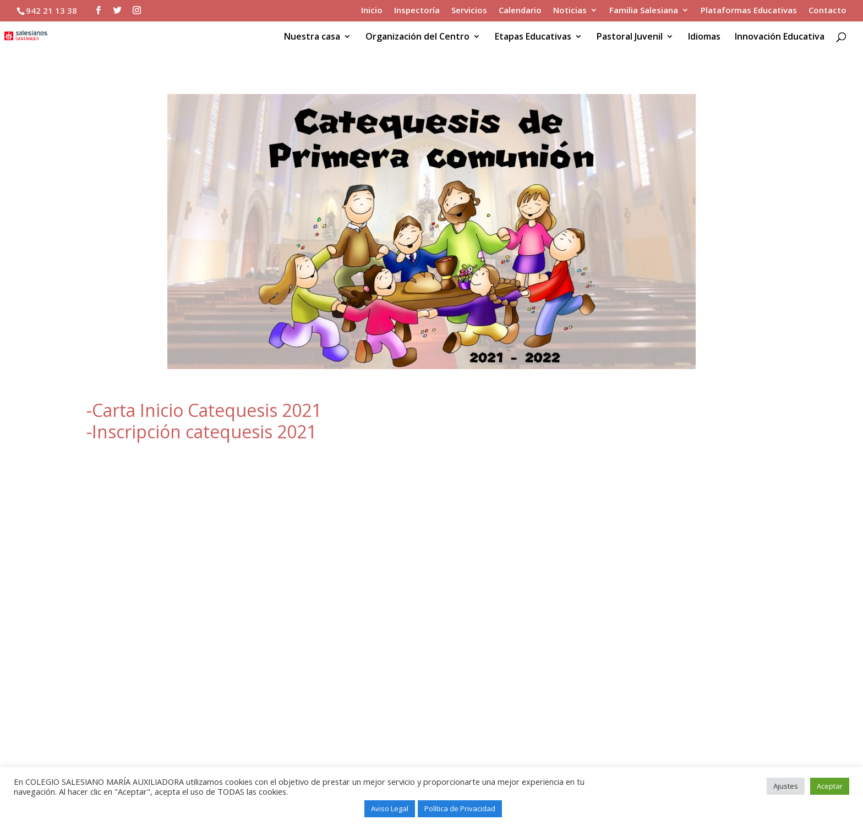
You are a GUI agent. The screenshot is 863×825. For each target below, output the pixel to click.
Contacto (827, 10)
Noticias (570, 10)
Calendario (520, 10)
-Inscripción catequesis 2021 (201, 431)
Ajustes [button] (785, 786)
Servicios (469, 10)
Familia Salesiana (643, 10)
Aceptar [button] (830, 786)
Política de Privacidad (459, 808)
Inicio (372, 10)
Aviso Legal (389, 808)
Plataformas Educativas (749, 10)
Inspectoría (417, 10)
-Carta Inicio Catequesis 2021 (203, 410)
